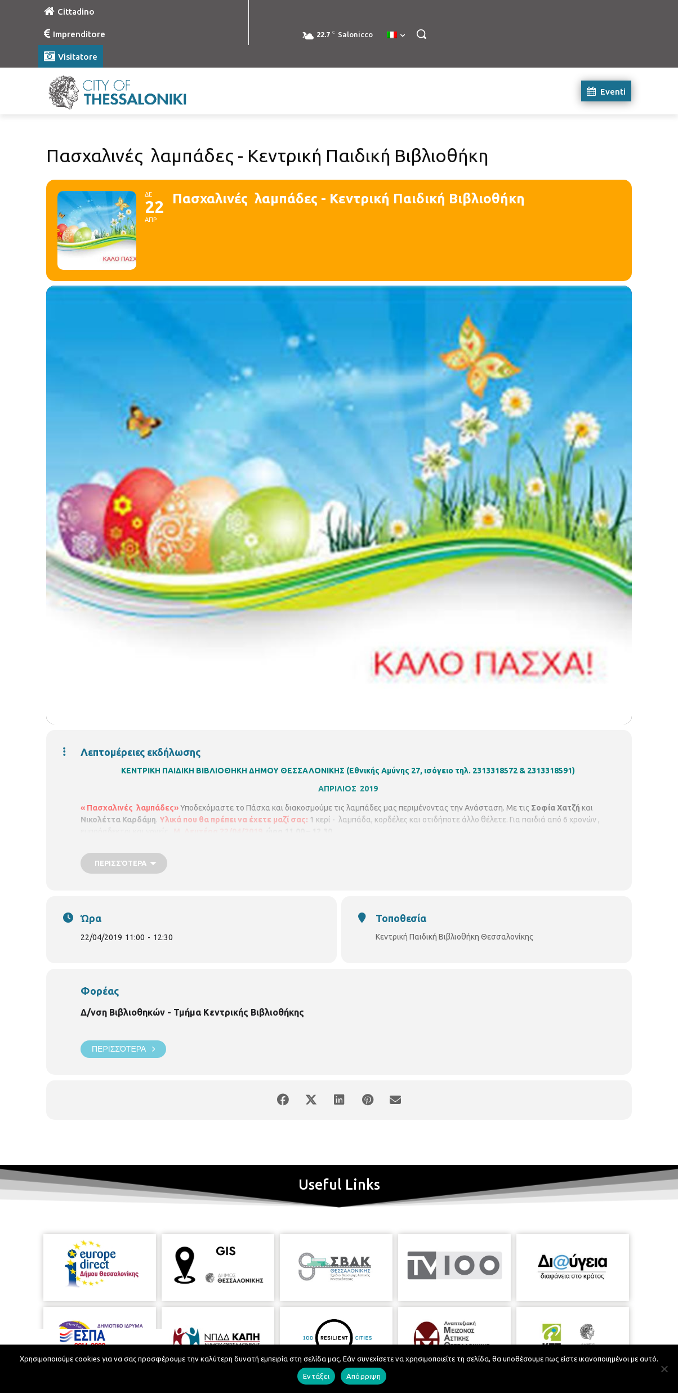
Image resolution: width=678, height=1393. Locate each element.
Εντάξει (316, 1376)
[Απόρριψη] (664, 1368)
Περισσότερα (123, 1049)
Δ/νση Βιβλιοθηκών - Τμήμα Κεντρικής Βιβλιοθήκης (192, 1012)
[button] (421, 34)
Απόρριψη (363, 1376)
